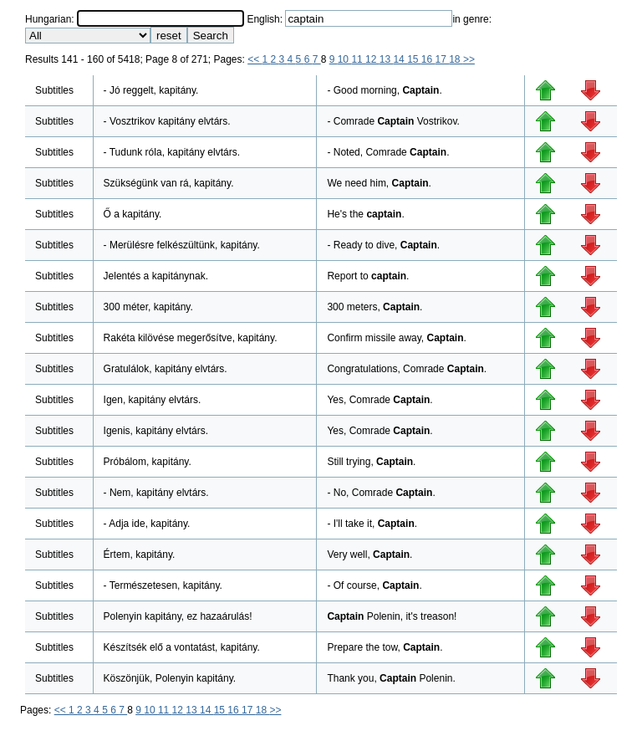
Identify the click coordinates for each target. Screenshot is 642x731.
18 (456, 59)
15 (414, 59)
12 (372, 59)
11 (358, 59)
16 (428, 59)
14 (400, 59)
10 (345, 59)
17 (443, 59)
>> (469, 59)
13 (387, 59)
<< (254, 59)
